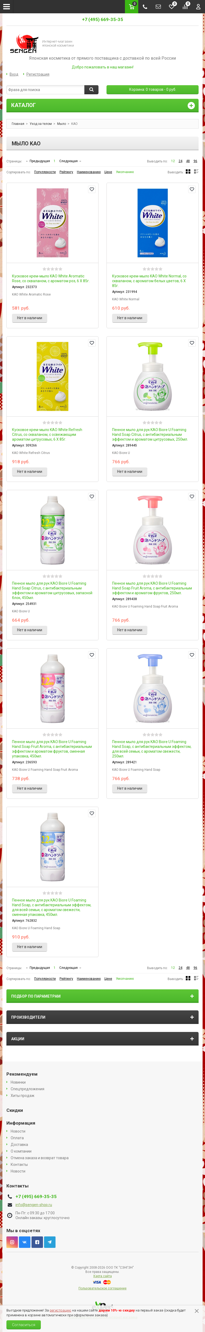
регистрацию (60, 1310)
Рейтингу (66, 172)
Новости (18, 1131)
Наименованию (89, 172)
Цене (108, 172)
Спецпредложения (27, 1089)
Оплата (17, 1138)
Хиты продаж (22, 1095)
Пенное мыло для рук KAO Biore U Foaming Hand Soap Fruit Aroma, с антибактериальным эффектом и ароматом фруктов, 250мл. (152, 588)
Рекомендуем (22, 1074)
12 (173, 161)
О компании (21, 1151)
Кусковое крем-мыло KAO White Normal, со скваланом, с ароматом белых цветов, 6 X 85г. (149, 281)
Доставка (19, 1144)
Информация (20, 1123)
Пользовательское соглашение (102, 1288)
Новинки (18, 1082)
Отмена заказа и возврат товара (40, 1158)
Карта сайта (102, 1276)
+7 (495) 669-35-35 (102, 19)
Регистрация (37, 74)
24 (180, 161)
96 (195, 161)
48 (188, 161)
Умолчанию (125, 172)
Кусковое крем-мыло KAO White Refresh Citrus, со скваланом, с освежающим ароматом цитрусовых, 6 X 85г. (47, 434)
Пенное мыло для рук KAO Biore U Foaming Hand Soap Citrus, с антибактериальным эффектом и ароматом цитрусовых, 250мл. (150, 434)
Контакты (19, 1164)
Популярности (45, 172)
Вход (14, 74)
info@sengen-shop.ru (33, 1205)
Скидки (14, 1110)
